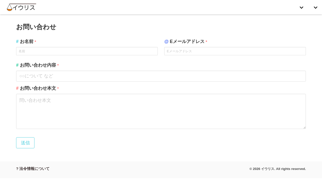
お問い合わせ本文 (37, 88)
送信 (25, 142)
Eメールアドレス (185, 41)
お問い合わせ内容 (37, 65)
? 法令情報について (33, 168)
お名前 (26, 41)
